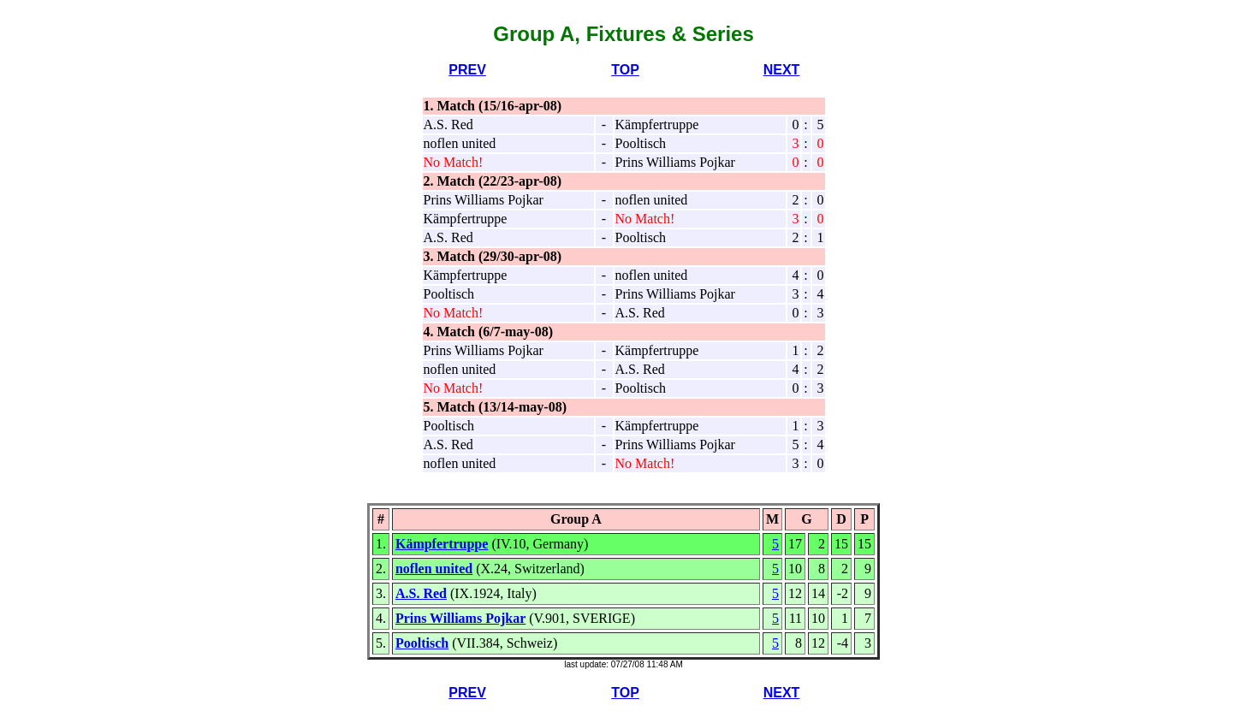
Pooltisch (421, 643)
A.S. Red (421, 593)
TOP (625, 69)
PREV (467, 69)
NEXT (781, 69)
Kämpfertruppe (441, 543)
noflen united (433, 568)
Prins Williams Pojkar (460, 618)
